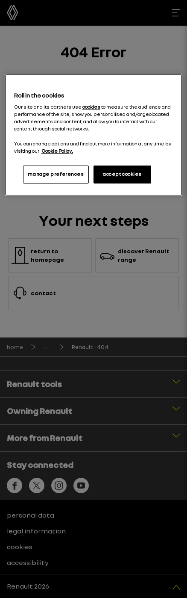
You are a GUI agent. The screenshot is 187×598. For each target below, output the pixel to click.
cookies (91, 107)
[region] (93, 135)
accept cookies (122, 174)
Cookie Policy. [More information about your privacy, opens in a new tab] (57, 151)
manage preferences (56, 174)
